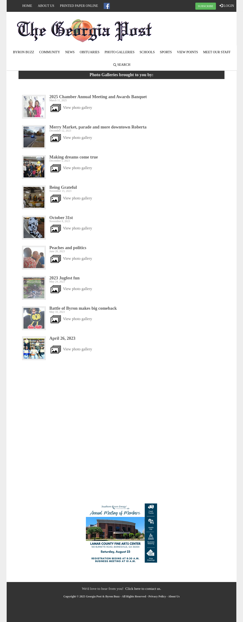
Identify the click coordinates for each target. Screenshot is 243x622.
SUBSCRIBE (205, 6)
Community (49, 52)
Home (27, 6)
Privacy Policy (157, 596)
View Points (187, 52)
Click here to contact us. (143, 589)
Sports (166, 52)
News (70, 52)
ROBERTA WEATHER (198, 29)
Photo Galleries (120, 52)
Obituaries (89, 52)
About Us (46, 6)
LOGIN (227, 6)
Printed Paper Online (79, 6)
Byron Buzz (23, 52)
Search (122, 64)
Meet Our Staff (216, 52)
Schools (147, 52)
